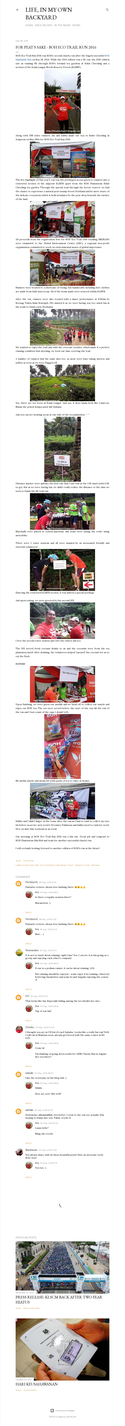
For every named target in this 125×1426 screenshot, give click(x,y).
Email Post (28, 860)
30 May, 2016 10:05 (44, 1110)
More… (77, 25)
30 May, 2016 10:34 (49, 1123)
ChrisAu (29, 1027)
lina (37, 892)
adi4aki (29, 1073)
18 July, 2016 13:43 (48, 929)
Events (25, 865)
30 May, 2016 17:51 (48, 1163)
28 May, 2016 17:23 (47, 882)
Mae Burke (71, 1416)
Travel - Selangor (92, 865)
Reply (28, 912)
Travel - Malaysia (75, 865)
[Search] (107, 9)
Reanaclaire (32, 950)
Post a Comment (31, 1308)
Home (29, 25)
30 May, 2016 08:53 (49, 1043)
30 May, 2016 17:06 (48, 1150)
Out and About (47, 865)
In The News (62, 25)
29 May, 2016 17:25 (39, 996)
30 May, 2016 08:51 (49, 892)
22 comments (29, 1390)
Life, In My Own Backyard (48, 13)
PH (27, 996)
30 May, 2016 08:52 (49, 963)
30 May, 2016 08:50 (44, 1073)
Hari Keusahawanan (37, 1384)
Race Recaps (43, 25)
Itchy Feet (34, 865)
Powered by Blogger (62, 1411)
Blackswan (31, 1149)
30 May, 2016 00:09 (44, 1027)
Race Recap (60, 865)
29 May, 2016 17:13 (48, 950)
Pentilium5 (31, 882)
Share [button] (18, 860)
